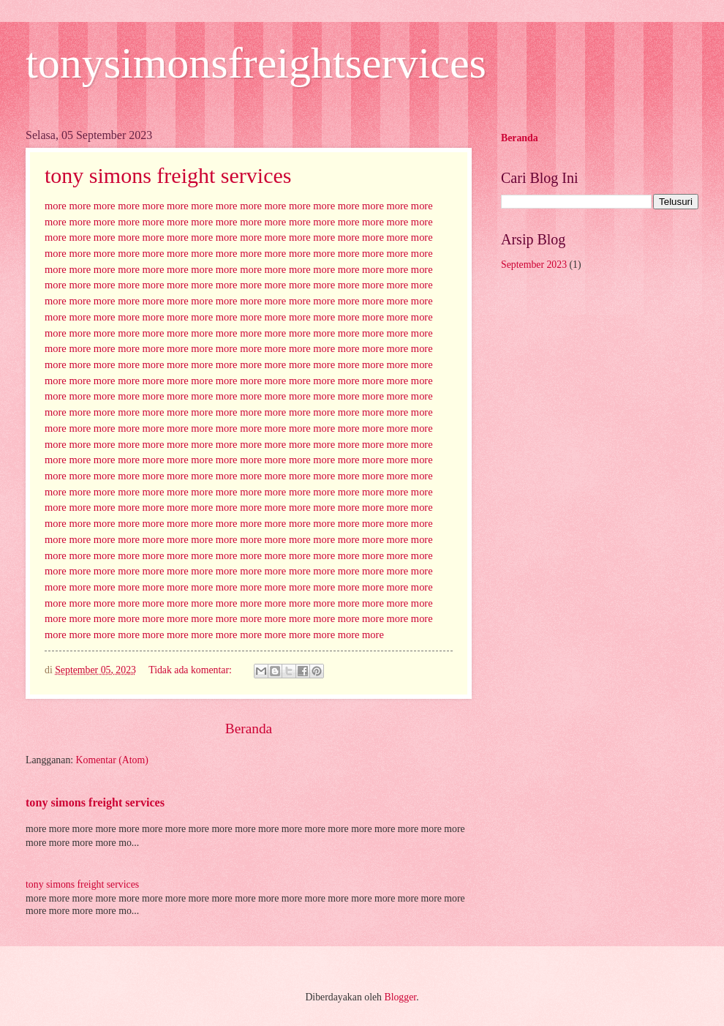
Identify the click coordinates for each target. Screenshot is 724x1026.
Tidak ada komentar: (191, 669)
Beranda (248, 728)
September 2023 (534, 264)
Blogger (400, 997)
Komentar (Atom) (112, 759)
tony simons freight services (168, 175)
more (56, 205)
